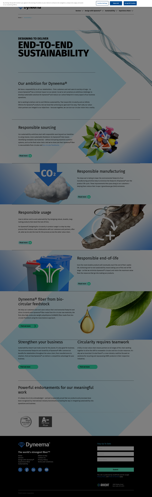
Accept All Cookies (130, 3)
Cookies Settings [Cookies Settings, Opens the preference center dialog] (102, 3)
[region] (76, 3)
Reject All (116, 3)
